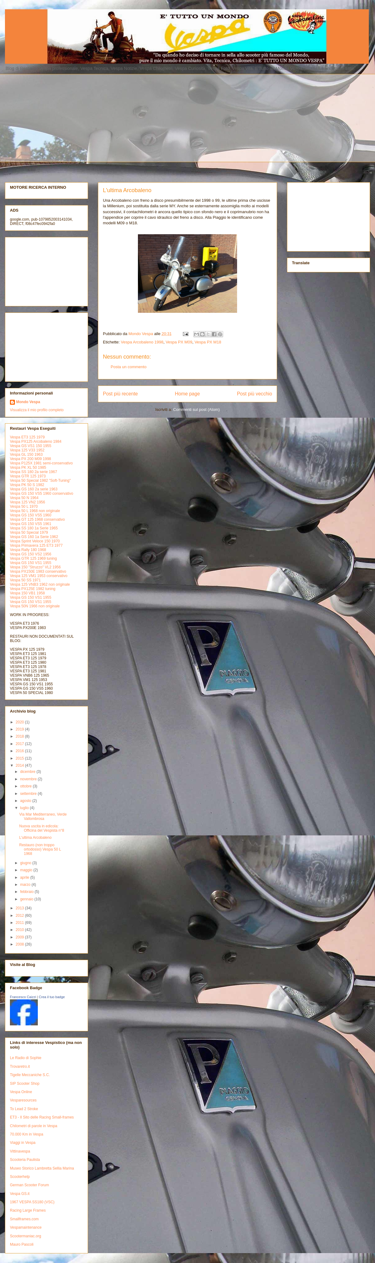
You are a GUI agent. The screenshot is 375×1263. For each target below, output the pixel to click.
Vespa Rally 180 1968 (28, 550)
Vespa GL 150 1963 (26, 454)
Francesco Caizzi (23, 997)
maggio (26, 870)
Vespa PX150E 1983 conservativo (38, 571)
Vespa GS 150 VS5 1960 (30, 515)
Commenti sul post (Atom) (196, 409)
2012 (20, 915)
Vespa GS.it (19, 1194)
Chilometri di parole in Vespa (33, 1126)
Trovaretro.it (20, 1066)
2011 (20, 922)
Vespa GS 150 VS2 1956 (30, 554)
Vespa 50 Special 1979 (29, 532)
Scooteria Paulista (25, 1159)
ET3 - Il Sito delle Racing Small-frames (42, 1117)
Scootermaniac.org (25, 1236)
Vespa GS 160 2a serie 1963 (33, 489)
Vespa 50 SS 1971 (25, 580)
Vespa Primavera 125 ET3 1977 (36, 545)
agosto (26, 801)
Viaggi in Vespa (23, 1142)
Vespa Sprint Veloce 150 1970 (35, 541)
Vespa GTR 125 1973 (28, 476)
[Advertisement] (102, 117)
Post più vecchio (254, 393)
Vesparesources (23, 1100)
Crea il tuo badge (52, 997)
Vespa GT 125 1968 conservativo (37, 519)
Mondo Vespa (28, 402)
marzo (26, 884)
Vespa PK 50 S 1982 (27, 485)
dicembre (28, 771)
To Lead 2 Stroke (24, 1109)
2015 (20, 758)
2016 (20, 751)
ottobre (26, 786)
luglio (25, 808)
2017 (20, 744)
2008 (20, 944)
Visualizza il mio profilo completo (37, 410)
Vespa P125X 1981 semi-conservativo (41, 463)
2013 (20, 908)
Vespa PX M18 (208, 342)
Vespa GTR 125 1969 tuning (33, 558)
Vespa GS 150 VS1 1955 (30, 563)
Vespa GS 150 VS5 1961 (30, 524)
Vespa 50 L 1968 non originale (35, 511)
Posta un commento (129, 366)
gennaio (27, 899)
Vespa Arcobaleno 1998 (142, 342)
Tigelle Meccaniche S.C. (30, 1075)
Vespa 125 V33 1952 (27, 450)
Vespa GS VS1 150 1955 (30, 446)
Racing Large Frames (28, 1210)
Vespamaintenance (26, 1227)
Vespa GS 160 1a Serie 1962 (34, 537)
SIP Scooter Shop (24, 1083)
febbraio (27, 892)
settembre (29, 793)
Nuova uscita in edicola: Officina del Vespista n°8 (41, 828)
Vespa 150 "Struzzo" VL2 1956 (35, 567)
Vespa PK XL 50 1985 (28, 467)
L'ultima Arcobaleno (35, 837)
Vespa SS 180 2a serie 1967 (33, 472)
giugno (26, 863)
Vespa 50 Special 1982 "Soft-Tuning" (40, 480)
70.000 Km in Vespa (26, 1134)
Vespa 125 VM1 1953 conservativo (38, 576)
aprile (25, 877)
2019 (20, 729)
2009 (20, 937)
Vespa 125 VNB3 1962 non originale (40, 584)
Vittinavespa (20, 1151)
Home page (187, 393)
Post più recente (120, 393)
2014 (20, 765)
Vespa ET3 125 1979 (27, 437)
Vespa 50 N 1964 (24, 498)
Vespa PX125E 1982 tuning (32, 589)
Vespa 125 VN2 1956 (27, 502)
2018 (20, 736)
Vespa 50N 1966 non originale (35, 606)
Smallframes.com (24, 1219)
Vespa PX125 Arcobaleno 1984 (35, 441)
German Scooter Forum (29, 1185)
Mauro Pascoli (21, 1244)
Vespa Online (21, 1092)
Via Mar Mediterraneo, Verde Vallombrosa (43, 816)
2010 (20, 930)
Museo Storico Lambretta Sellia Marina (42, 1168)
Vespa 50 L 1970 (24, 506)
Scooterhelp (20, 1177)
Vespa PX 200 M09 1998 (30, 459)
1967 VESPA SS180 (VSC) (32, 1202)
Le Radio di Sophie (25, 1058)
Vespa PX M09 (178, 342)
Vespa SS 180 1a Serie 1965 (34, 528)
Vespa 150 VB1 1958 (27, 593)
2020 (20, 722)
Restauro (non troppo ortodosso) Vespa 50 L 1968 (40, 849)
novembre (29, 779)
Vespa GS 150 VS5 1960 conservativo (41, 493)
